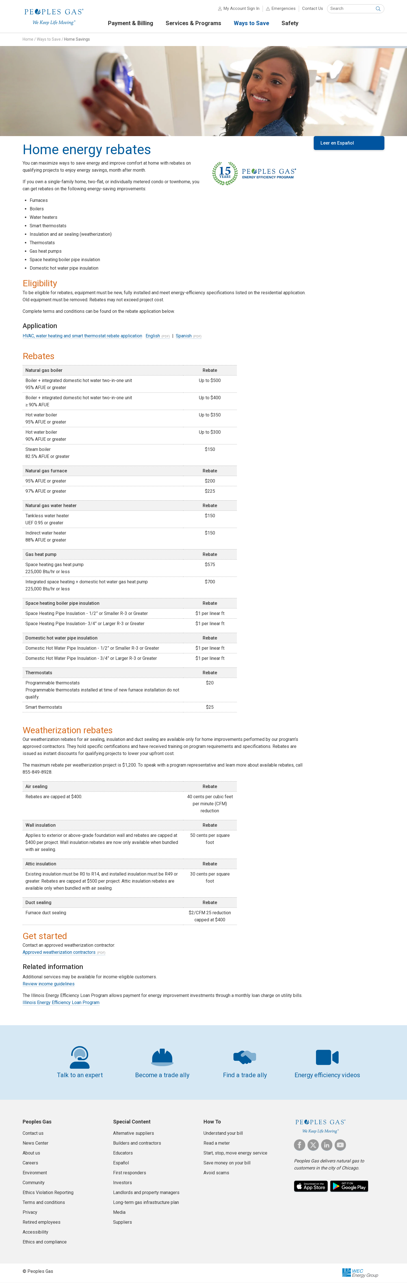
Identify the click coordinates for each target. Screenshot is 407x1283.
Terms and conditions (44, 1202)
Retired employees (41, 1222)
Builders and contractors (137, 1143)
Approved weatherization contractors (59, 952)
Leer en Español (337, 143)
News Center (35, 1143)
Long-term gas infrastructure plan (146, 1202)
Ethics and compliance (45, 1242)
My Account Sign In (241, 8)
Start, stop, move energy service (235, 1153)
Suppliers (122, 1222)
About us (31, 1153)
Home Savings (77, 39)
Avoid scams (216, 1172)
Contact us (33, 1133)
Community (34, 1182)
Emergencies (284, 8)
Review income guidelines (49, 984)
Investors (122, 1182)
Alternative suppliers (133, 1133)
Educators (123, 1153)
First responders (129, 1172)
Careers (30, 1163)
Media (119, 1212)
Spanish (184, 336)
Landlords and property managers (146, 1192)
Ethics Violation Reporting (48, 1192)
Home (28, 39)
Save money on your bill (227, 1163)
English (153, 336)
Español (121, 1163)
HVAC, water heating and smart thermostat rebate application (82, 336)
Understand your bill (223, 1133)
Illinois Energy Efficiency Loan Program (61, 1002)
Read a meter (217, 1143)
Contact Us (312, 8)
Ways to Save (49, 39)
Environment (35, 1172)
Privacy (30, 1212)
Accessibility (35, 1232)
